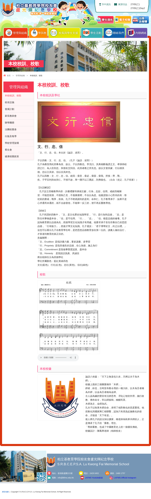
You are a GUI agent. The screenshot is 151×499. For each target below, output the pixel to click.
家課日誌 (122, 4)
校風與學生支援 (65, 32)
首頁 (8, 76)
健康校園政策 (12, 156)
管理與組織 (16, 32)
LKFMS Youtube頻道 (94, 478)
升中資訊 (106, 4)
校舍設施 (9, 102)
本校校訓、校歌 (13, 95)
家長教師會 (11, 116)
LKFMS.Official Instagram (125, 478)
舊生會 (8, 149)
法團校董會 (11, 129)
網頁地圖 (5, 492)
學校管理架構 (12, 143)
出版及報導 (11, 136)
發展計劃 (9, 109)
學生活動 (92, 32)
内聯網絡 (137, 32)
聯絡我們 (115, 32)
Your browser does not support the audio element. (58, 357)
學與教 (39, 32)
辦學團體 (9, 122)
